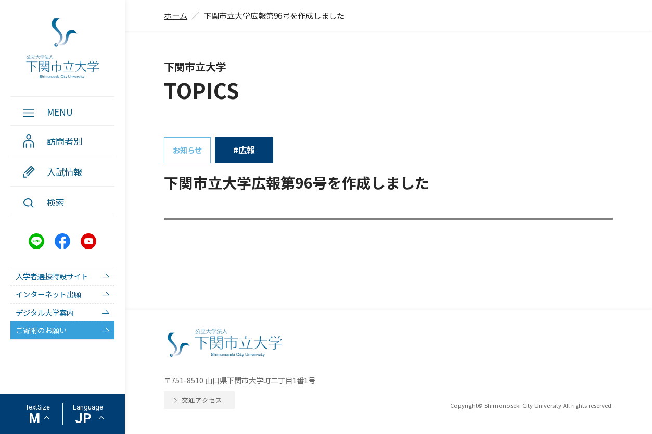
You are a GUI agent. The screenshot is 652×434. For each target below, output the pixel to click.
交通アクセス (202, 400)
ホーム (175, 15)
